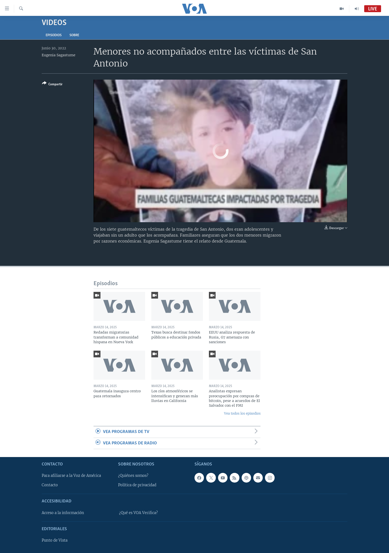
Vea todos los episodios (242, 413)
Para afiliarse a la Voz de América (71, 475)
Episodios (54, 35)
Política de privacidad (137, 485)
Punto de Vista (54, 540)
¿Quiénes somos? (133, 475)
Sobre (74, 35)
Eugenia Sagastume (58, 55)
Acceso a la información (63, 513)
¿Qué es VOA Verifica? (138, 513)
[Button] (52, 85)
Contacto (50, 485)
